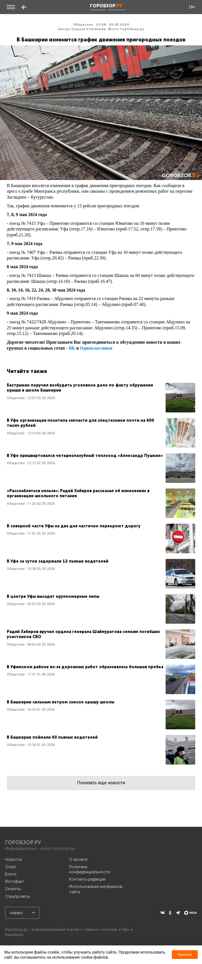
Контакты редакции (87, 879)
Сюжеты (13, 889)
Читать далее (101, 397)
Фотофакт (14, 881)
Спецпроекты (17, 896)
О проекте (78, 859)
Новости (13, 859)
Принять (184, 954)
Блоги (10, 874)
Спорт (10, 867)
